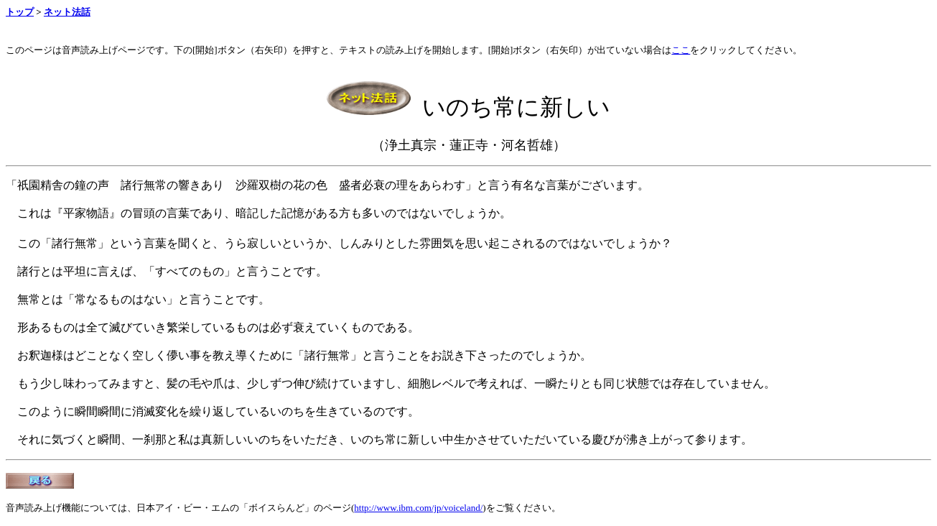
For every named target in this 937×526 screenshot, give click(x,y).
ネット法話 (67, 11)
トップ (20, 11)
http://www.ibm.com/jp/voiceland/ (418, 507)
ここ (680, 50)
